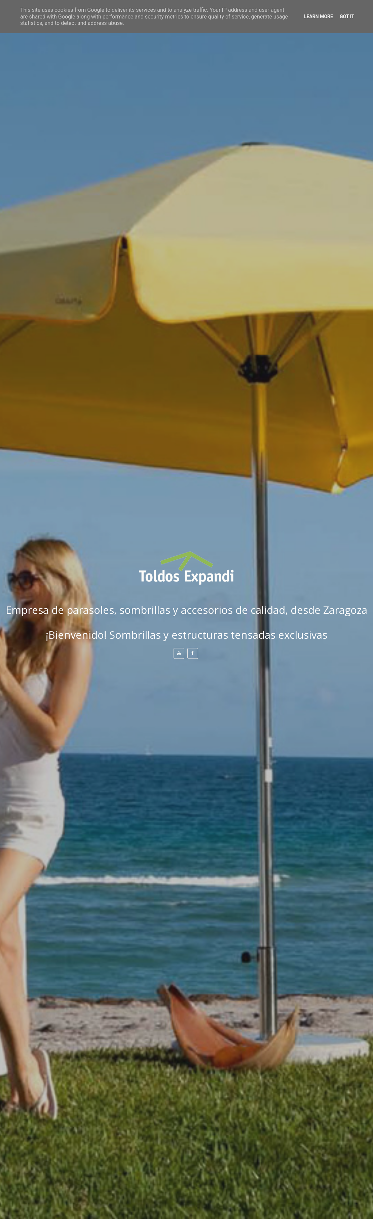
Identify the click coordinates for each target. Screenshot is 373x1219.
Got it (347, 16)
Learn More (318, 16)
